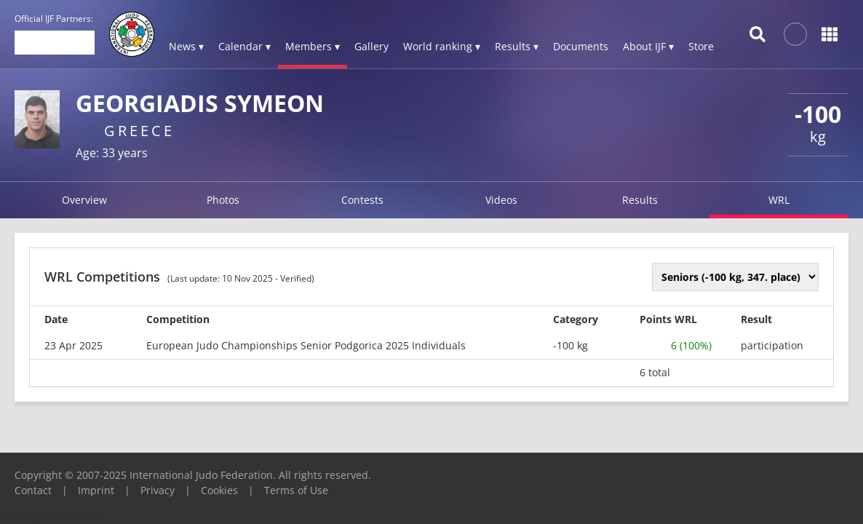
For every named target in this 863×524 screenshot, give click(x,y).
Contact (33, 490)
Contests (362, 200)
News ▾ (186, 46)
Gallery (371, 46)
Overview (84, 200)
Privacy (157, 490)
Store (701, 46)
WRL (779, 200)
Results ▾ (516, 46)
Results (640, 200)
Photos (223, 200)
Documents (580, 46)
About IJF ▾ (648, 46)
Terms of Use (296, 490)
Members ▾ (312, 46)
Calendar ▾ (244, 46)
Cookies (219, 490)
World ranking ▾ (441, 46)
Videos (501, 200)
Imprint (96, 490)
